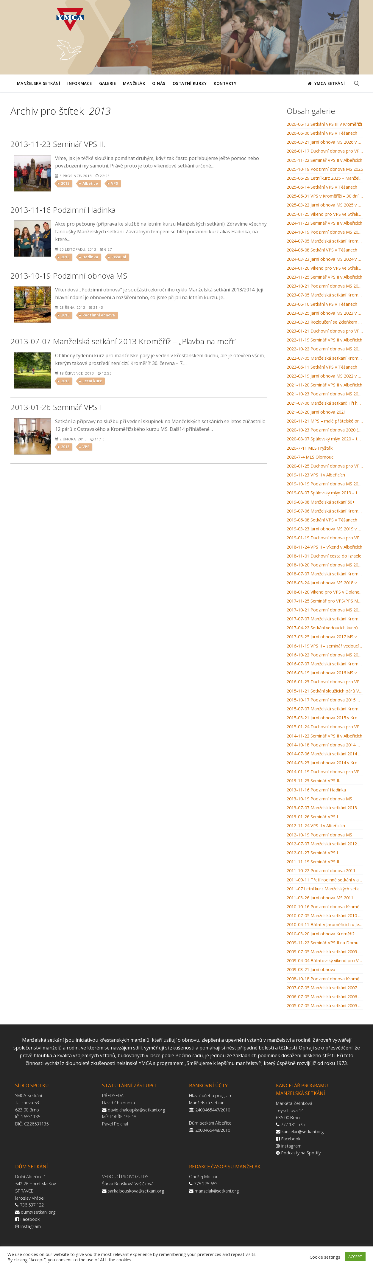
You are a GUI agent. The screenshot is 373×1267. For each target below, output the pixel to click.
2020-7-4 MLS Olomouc (310, 457)
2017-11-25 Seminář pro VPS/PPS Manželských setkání (325, 601)
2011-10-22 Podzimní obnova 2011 (321, 870)
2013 (65, 183)
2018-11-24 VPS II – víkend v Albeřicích (324, 547)
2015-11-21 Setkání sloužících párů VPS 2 (325, 691)
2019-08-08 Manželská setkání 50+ (321, 502)
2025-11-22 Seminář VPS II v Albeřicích (324, 160)
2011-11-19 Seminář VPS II (313, 861)
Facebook (290, 1139)
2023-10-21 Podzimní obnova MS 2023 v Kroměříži (325, 286)
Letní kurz (92, 380)
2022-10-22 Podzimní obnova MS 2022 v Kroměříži (325, 349)
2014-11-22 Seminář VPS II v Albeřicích (324, 736)
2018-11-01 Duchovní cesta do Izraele (324, 556)
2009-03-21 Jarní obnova (311, 969)
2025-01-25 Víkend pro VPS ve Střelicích (325, 214)
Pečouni (118, 257)
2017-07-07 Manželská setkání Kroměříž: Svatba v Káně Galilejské (325, 619)
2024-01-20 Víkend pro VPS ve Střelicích (325, 268)
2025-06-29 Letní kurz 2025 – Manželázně (325, 178)
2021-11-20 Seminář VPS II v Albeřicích (324, 385)
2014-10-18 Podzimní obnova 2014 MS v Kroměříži (325, 745)
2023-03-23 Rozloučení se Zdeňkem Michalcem (325, 322)
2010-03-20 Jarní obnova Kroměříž (321, 934)
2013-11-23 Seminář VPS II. (313, 780)
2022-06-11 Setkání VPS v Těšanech (322, 367)
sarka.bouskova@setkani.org (136, 1191)
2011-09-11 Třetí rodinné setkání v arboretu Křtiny (325, 880)
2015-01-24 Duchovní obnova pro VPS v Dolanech (325, 726)
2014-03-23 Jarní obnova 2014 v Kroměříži (325, 763)
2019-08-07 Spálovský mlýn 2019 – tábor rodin (325, 493)
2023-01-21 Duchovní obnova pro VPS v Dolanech (325, 331)
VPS (114, 183)
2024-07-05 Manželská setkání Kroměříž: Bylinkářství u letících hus (325, 241)
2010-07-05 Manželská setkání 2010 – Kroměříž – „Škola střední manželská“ (325, 915)
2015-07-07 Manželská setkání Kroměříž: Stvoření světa (325, 709)
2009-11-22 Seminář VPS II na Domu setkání (325, 942)
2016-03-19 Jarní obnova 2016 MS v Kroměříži (325, 673)
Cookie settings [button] (325, 1257)
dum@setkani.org (38, 1212)
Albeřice (90, 183)
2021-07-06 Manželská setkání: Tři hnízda (325, 403)
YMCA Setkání (326, 83)
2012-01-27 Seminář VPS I (312, 852)
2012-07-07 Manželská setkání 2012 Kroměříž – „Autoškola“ (325, 844)
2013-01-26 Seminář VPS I (312, 816)
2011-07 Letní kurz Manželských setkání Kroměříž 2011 (325, 889)
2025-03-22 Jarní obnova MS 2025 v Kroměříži (325, 205)
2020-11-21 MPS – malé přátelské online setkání (325, 421)
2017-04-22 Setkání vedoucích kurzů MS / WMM (325, 628)
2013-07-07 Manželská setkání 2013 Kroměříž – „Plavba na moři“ (325, 807)
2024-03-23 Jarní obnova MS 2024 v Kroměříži (325, 259)
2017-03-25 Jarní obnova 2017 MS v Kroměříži (325, 636)
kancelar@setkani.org (303, 1131)
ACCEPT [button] (355, 1256)
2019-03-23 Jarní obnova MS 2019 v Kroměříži (325, 529)
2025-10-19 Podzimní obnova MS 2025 (325, 169)
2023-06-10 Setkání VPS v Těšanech (322, 304)
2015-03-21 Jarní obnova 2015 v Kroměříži (325, 718)
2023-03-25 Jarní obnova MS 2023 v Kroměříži (325, 313)
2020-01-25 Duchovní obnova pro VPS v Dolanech (325, 466)
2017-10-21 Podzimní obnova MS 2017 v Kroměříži (325, 610)
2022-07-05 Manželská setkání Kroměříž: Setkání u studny (325, 358)
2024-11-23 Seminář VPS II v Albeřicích (324, 223)
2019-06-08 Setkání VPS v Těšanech (322, 520)
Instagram (291, 1146)
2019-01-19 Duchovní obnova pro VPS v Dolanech (325, 538)
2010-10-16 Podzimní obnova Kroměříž (325, 906)
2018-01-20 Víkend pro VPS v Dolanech (325, 592)
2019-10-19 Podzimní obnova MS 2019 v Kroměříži (325, 484)
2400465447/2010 (212, 1110)
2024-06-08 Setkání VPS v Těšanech (322, 250)
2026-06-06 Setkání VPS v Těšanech (322, 133)
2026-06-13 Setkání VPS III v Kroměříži (324, 124)
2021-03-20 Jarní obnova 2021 (316, 412)
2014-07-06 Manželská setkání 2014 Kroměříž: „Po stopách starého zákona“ (325, 754)
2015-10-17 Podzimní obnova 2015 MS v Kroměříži (325, 700)
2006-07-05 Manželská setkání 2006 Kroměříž (325, 996)
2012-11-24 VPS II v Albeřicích (316, 825)
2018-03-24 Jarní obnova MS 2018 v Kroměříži (325, 583)
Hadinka (90, 257)
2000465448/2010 (212, 1130)
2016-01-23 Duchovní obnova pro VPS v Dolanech (325, 681)
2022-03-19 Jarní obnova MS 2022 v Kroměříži (325, 376)
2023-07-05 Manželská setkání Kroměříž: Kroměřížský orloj (325, 295)
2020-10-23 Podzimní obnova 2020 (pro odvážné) (325, 430)
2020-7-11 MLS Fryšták (310, 448)
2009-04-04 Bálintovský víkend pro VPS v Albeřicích (325, 960)
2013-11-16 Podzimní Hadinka (316, 790)
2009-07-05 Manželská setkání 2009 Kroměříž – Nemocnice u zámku (325, 951)
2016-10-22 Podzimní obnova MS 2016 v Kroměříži (325, 655)
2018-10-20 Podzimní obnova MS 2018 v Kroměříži (325, 565)
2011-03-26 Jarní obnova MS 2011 (320, 897)
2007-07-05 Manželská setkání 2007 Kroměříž (325, 987)
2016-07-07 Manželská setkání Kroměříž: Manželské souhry (325, 664)
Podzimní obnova (98, 315)
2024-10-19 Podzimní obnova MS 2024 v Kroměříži (325, 232)
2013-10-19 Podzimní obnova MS (319, 799)
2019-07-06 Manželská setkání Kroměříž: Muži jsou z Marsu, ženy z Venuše (325, 511)
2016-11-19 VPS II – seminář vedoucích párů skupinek (325, 646)
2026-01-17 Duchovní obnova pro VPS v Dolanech (325, 151)
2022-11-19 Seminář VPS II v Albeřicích (324, 340)
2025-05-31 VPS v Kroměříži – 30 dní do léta (325, 196)
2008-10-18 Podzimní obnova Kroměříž (325, 979)
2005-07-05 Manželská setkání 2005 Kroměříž (325, 1005)
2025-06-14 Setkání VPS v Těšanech (322, 187)
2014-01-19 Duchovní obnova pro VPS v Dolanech (325, 771)
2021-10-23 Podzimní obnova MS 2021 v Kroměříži (325, 394)
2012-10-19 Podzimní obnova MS (319, 835)
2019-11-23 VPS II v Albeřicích (316, 475)
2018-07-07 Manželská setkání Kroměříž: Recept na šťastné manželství (325, 574)
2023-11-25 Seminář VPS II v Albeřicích (324, 277)
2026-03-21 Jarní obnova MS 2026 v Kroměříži (325, 142)
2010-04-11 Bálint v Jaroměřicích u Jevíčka (325, 924)
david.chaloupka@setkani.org (136, 1110)
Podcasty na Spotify (301, 1153)
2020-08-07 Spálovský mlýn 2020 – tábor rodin (325, 439)
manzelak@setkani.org (217, 1191)
